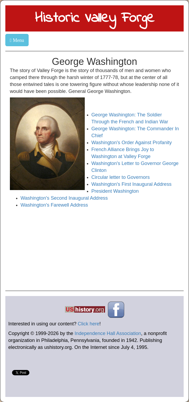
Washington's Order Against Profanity (131, 142)
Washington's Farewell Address (54, 205)
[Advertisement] (94, 248)
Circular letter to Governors (120, 177)
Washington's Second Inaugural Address (64, 198)
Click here (88, 323)
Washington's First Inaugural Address (131, 184)
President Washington (115, 191)
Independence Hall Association (108, 333)
